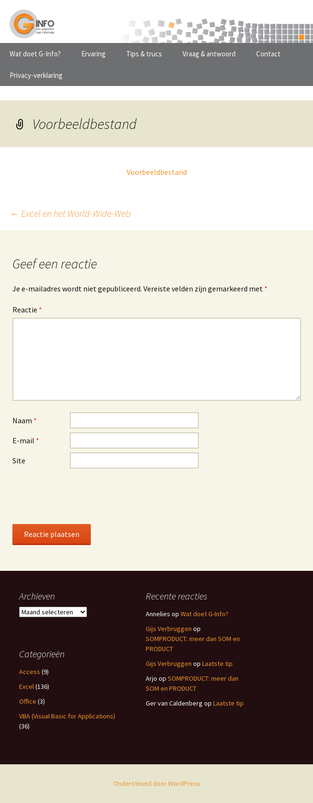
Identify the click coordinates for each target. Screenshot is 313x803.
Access (29, 671)
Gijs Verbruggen (169, 628)
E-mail (25, 440)
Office (27, 701)
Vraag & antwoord (209, 53)
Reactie (27, 309)
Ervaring (93, 53)
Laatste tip (217, 663)
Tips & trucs (144, 53)
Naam (24, 420)
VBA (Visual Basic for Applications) (67, 716)
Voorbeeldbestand (157, 172)
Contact (268, 53)
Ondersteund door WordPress (156, 783)
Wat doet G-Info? (35, 53)
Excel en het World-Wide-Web (70, 213)
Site (18, 460)
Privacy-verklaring (36, 75)
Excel (26, 686)
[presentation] (85, 495)
